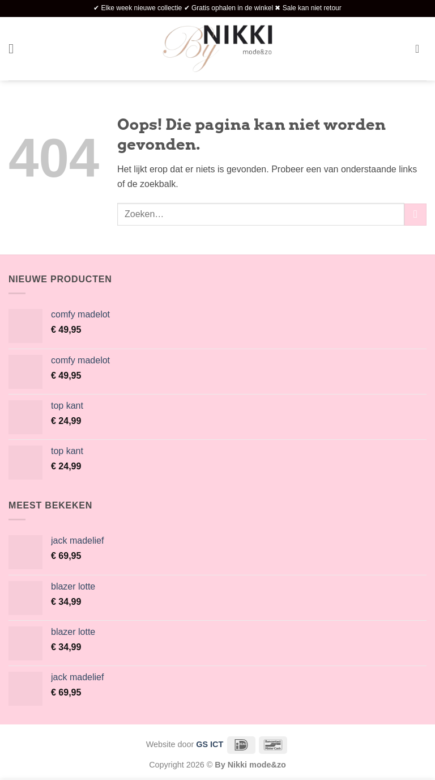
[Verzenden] (415, 215)
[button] (15, 48)
